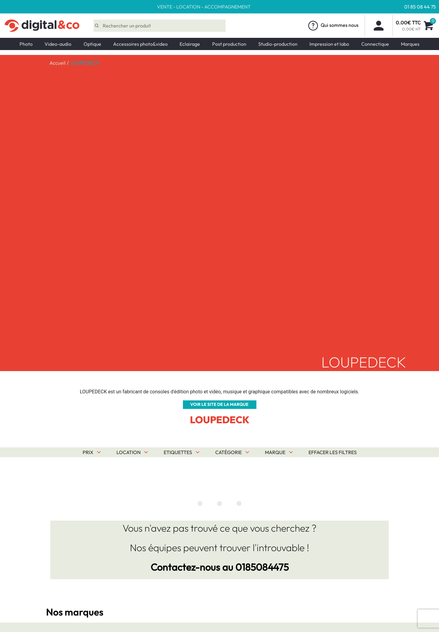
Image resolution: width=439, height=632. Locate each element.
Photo (26, 44)
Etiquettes (178, 452)
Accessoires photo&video (140, 44)
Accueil (57, 63)
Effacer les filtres (333, 452)
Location (128, 452)
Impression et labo (329, 44)
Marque (275, 452)
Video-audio (58, 44)
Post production (229, 44)
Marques (410, 44)
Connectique (375, 44)
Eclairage (190, 44)
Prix (88, 452)
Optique (92, 44)
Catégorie (228, 452)
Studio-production (278, 44)
